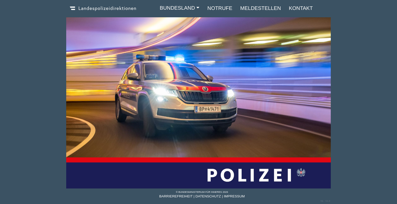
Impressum (234, 196)
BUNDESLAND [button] (177, 8)
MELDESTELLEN (260, 8)
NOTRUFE (219, 8)
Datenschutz (208, 196)
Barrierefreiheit (176, 196)
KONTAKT (301, 8)
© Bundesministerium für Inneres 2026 (202, 192)
